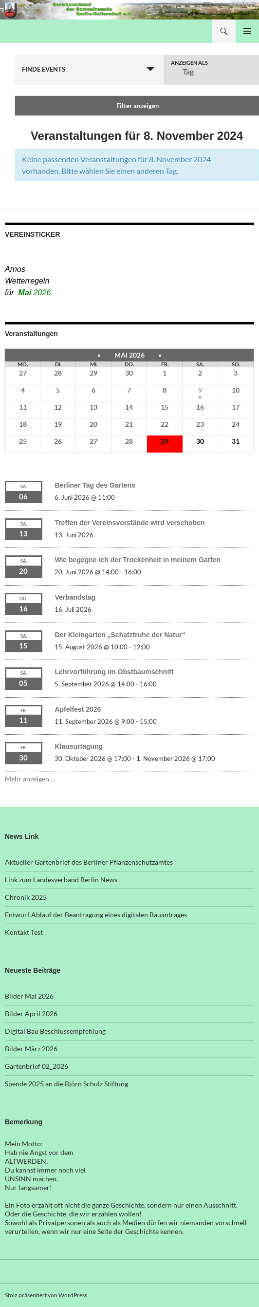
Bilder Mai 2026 (29, 996)
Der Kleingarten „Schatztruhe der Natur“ (120, 635)
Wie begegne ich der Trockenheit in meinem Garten (138, 560)
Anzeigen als (189, 62)
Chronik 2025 (26, 897)
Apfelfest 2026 (78, 709)
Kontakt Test (24, 932)
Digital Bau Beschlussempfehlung (55, 1031)
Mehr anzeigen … (30, 779)
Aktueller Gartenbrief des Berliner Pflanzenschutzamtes (89, 862)
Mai (34, 292)
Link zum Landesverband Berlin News (61, 879)
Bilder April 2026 (31, 1013)
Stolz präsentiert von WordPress (46, 1295)
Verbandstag (75, 597)
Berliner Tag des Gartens (95, 485)
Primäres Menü (247, 31)
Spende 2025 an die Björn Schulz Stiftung (66, 1084)
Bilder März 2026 (31, 1048)
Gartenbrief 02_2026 (36, 1066)
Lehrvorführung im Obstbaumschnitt (114, 672)
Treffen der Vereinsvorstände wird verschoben (129, 523)
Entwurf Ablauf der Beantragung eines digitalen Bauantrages (96, 914)
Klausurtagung (79, 746)
